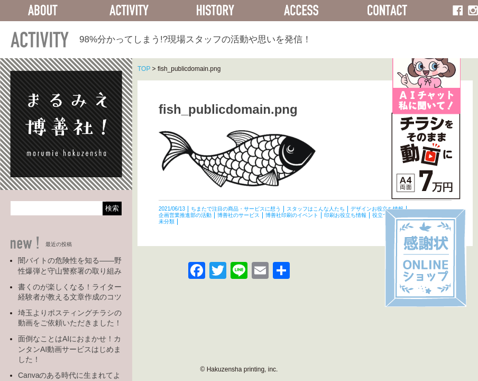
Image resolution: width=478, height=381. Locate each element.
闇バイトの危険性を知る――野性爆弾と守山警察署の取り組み (70, 265)
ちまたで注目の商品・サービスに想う (236, 209)
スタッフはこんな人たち (316, 209)
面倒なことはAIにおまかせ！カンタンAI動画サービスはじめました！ (69, 349)
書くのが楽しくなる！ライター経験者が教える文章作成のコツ (70, 292)
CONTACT (387, 10)
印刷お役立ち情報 (345, 215)
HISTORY (215, 10)
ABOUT (43, 10)
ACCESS (301, 10)
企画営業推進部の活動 (185, 215)
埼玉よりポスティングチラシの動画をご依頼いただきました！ (70, 318)
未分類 (166, 221)
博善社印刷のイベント (291, 215)
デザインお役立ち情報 (377, 209)
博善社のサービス (238, 215)
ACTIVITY (129, 10)
